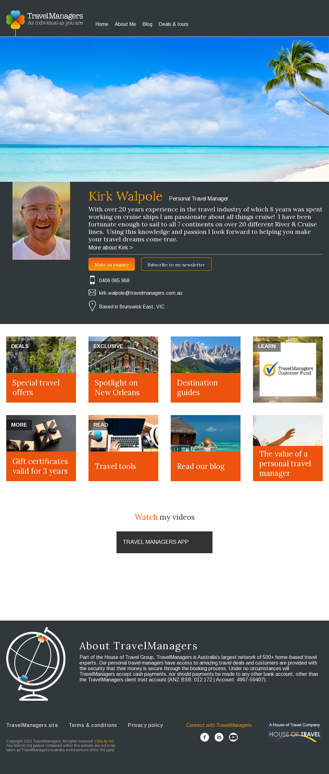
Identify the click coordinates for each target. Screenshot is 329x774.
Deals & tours (173, 24)
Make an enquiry (112, 265)
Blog (147, 24)
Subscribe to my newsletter (176, 265)
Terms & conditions (93, 725)
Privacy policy (145, 725)
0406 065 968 (114, 280)
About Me (125, 24)
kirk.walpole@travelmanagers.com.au (140, 293)
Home (101, 24)
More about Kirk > (110, 247)
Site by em (105, 741)
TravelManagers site (32, 725)
